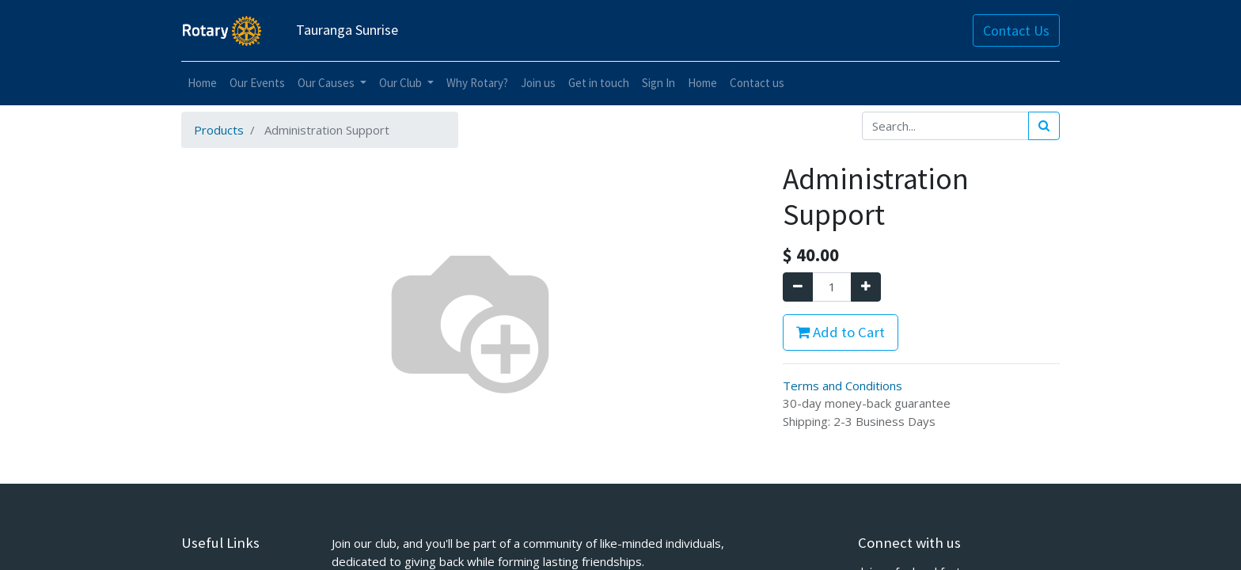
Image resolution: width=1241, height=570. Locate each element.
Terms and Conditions (842, 385)
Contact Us (1016, 30)
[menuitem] (202, 83)
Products (219, 130)
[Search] (1044, 126)
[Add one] (866, 287)
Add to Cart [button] (840, 332)
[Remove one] (798, 287)
